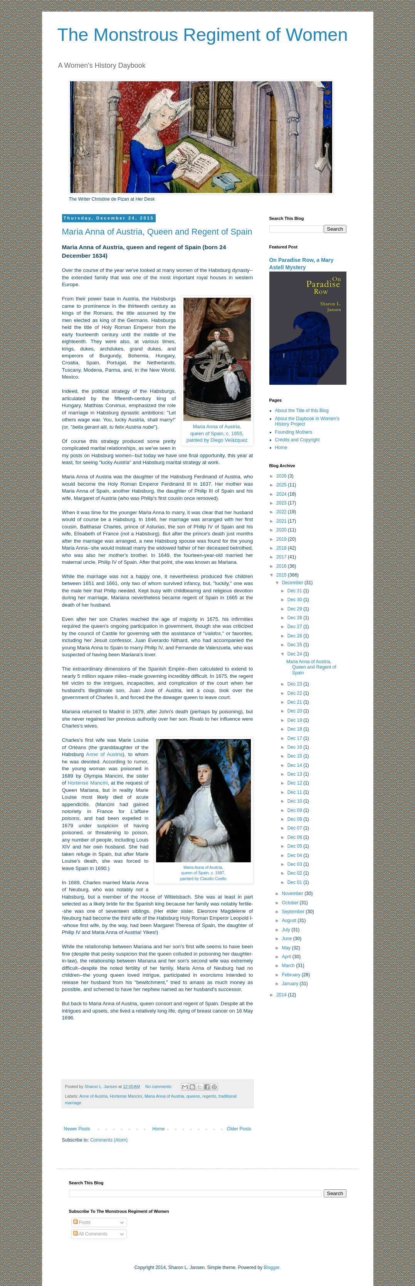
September (294, 911)
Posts (82, 1222)
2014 (282, 995)
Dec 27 (295, 626)
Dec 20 (295, 711)
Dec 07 (295, 828)
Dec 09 (295, 810)
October (290, 902)
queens (193, 1096)
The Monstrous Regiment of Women (202, 34)
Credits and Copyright (297, 440)
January (290, 983)
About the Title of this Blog (302, 410)
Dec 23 (295, 684)
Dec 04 (295, 855)
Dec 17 (295, 738)
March (289, 965)
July (286, 929)
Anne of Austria (104, 754)
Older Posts (239, 1129)
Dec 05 (295, 846)
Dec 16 (295, 747)
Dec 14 (295, 765)
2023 (282, 503)
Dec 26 (295, 636)
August (289, 920)
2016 (282, 566)
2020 (282, 530)
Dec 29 (295, 609)
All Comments (90, 1234)
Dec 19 (295, 720)
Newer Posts (77, 1129)
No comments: (159, 1086)
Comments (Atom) (109, 1140)
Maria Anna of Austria (164, 1096)
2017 (282, 557)
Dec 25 (295, 644)
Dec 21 (295, 702)
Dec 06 (295, 837)
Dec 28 (295, 617)
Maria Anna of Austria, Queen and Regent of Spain (157, 231)
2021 (282, 521)
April (287, 956)
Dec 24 (295, 654)
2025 (282, 485)
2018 (282, 548)
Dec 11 (295, 792)
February (291, 974)
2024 (282, 494)
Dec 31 (295, 591)
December (293, 582)
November (293, 893)
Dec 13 (295, 774)
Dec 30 (295, 599)
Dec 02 (295, 873)
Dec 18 (295, 729)
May (287, 948)
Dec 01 (295, 882)
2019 (282, 539)
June (287, 938)
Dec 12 (295, 783)
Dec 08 (295, 819)
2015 (282, 575)
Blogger (271, 1267)
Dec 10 (295, 801)
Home (158, 1129)
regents (209, 1096)
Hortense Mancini (88, 783)
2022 (282, 512)
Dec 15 (295, 756)
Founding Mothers (294, 432)
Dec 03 (295, 864)
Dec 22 (295, 693)
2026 (282, 476)
